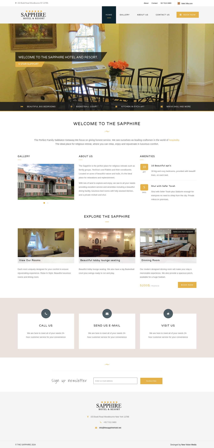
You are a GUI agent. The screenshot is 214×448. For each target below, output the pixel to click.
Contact (155, 3)
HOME (109, 15)
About (146, 3)
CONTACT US (163, 15)
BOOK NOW (188, 15)
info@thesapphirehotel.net (110, 427)
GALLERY (125, 15)
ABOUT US (142, 15)
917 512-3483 (166, 3)
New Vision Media (188, 444)
